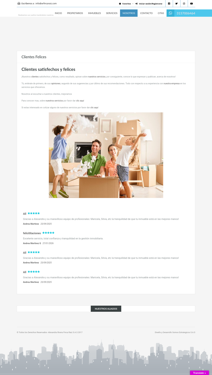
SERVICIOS (111, 13)
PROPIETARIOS (75, 13)
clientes (35, 76)
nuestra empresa (172, 83)
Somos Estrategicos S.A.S (183, 332)
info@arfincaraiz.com (46, 3)
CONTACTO (146, 13)
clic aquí (80, 100)
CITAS (161, 13)
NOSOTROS (129, 13)
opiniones (55, 83)
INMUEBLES (94, 13)
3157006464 (186, 13)
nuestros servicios (97, 76)
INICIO (58, 13)
